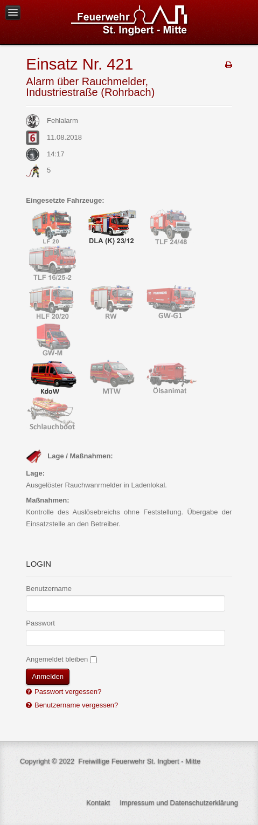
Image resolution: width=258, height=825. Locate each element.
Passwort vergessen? (66, 692)
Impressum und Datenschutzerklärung (179, 803)
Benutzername (49, 589)
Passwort (40, 623)
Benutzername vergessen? (75, 705)
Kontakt (98, 803)
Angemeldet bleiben (57, 659)
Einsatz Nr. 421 (79, 64)
